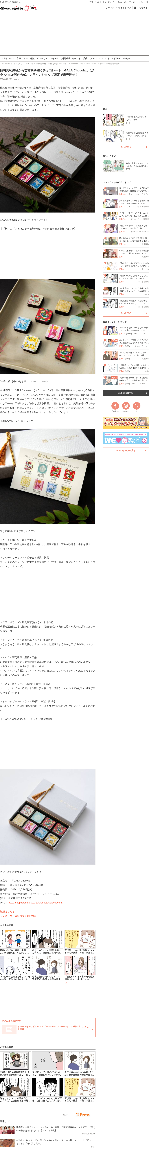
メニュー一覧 (143, 2)
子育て (90, 2)
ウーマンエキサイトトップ (118, 7)
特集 (105, 109)
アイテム (54, 58)
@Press (17, 79)
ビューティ (112, 2)
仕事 (19, 58)
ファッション (96, 58)
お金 (26, 58)
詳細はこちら (7, 911)
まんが (120, 2)
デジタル (127, 58)
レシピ (103, 2)
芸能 (85, 58)
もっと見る (126, 147)
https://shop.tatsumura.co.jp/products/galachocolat (35, 902)
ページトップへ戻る (126, 450)
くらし (97, 2)
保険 (32, 58)
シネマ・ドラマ (112, 58)
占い (125, 2)
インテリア (42, 58)
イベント (76, 58)
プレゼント (133, 2)
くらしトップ (8, 58)
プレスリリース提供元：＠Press (18, 915)
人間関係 (65, 58)
